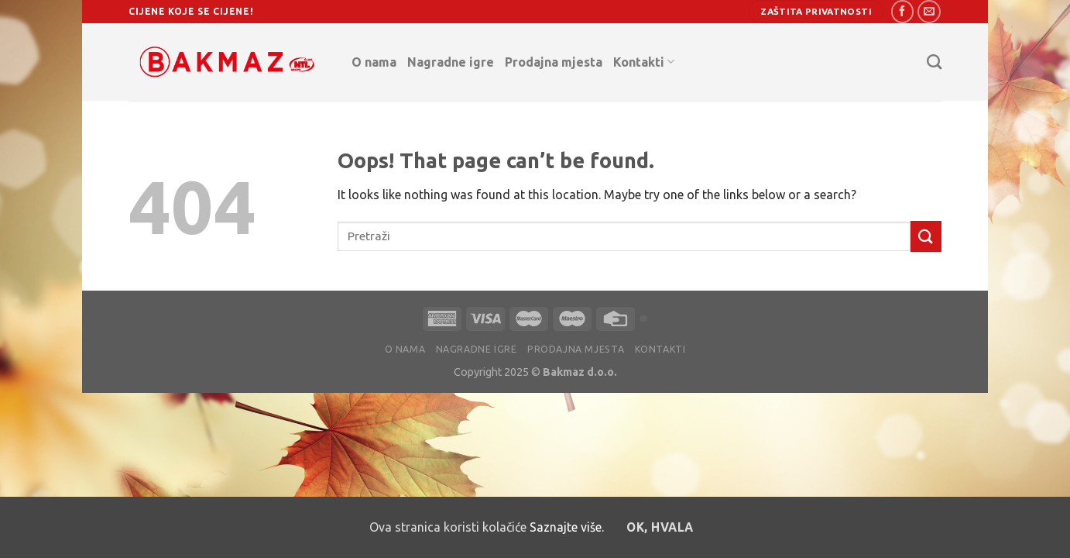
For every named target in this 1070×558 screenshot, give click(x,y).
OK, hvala (659, 527)
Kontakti (643, 61)
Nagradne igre (450, 62)
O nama (374, 62)
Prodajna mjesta (553, 62)
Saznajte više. (567, 527)
